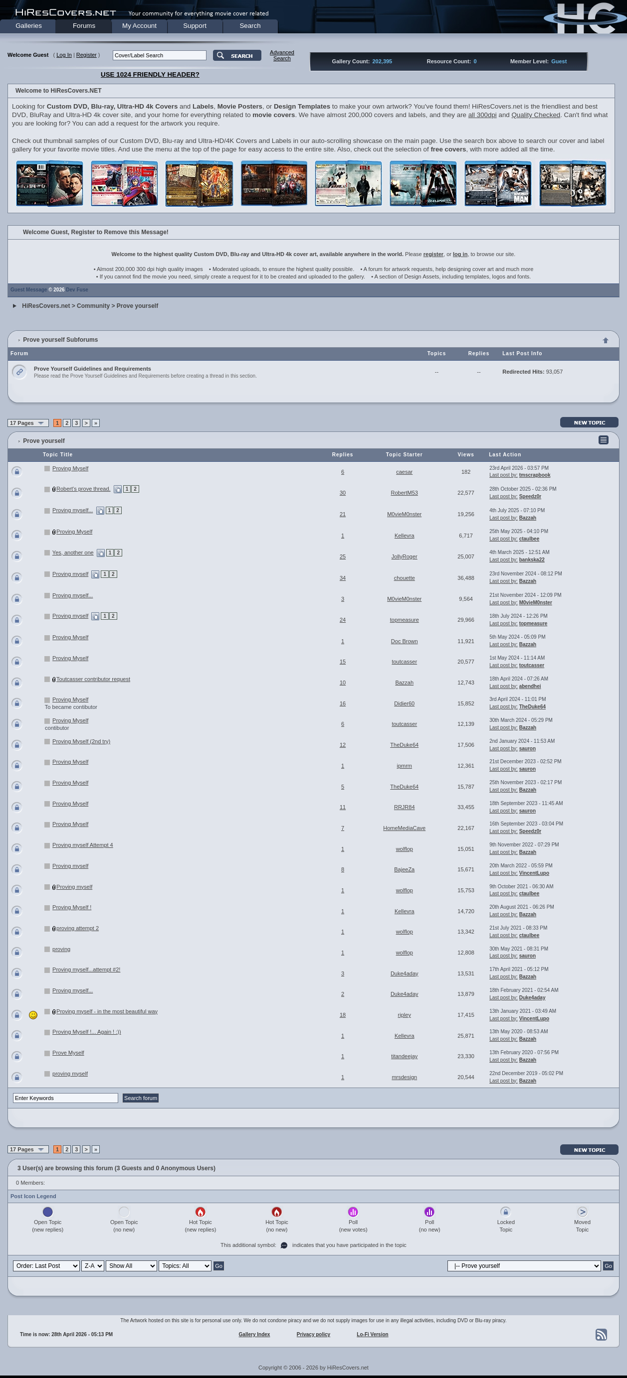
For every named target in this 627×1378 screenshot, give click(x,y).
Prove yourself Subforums (60, 339)
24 (343, 620)
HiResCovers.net (46, 305)
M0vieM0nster (404, 514)
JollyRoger (405, 556)
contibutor (57, 728)
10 (343, 683)
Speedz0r (530, 496)
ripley (404, 1015)
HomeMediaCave (404, 828)
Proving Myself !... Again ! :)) (86, 1032)
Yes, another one (73, 552)
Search (249, 25)
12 (343, 745)
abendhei (530, 686)
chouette (404, 578)
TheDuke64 (532, 706)
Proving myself (70, 574)
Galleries (28, 25)
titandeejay (404, 1056)
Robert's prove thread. (83, 489)
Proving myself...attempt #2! (86, 969)
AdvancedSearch (282, 55)
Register (86, 55)
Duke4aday (404, 973)
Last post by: (503, 475)
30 (343, 493)
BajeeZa (404, 869)
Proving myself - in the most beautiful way (107, 1011)
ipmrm (404, 766)
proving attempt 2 (77, 928)
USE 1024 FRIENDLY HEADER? (150, 74)
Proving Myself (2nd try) (81, 741)
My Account (139, 25)
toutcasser (404, 662)
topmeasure (404, 620)
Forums (84, 25)
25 (343, 556)
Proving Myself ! (71, 907)
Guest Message (28, 289)
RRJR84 (404, 807)
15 (343, 662)
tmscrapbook (535, 475)
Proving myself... (72, 510)
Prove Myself (68, 1053)
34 (343, 578)
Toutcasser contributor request (93, 679)
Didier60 (404, 703)
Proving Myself (70, 468)
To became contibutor (71, 707)
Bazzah (527, 518)
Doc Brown (404, 641)
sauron (527, 748)
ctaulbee (529, 539)
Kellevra (405, 536)
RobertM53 (404, 493)
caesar (404, 472)
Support (195, 25)
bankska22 (532, 559)
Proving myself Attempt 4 (82, 845)
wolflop (404, 849)
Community (93, 305)
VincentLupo (534, 873)
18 (343, 1015)
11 (343, 807)
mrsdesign (404, 1077)
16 (343, 703)
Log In (64, 55)
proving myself (70, 1074)
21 (343, 514)
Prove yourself (137, 305)
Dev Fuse (77, 289)
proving (61, 949)
